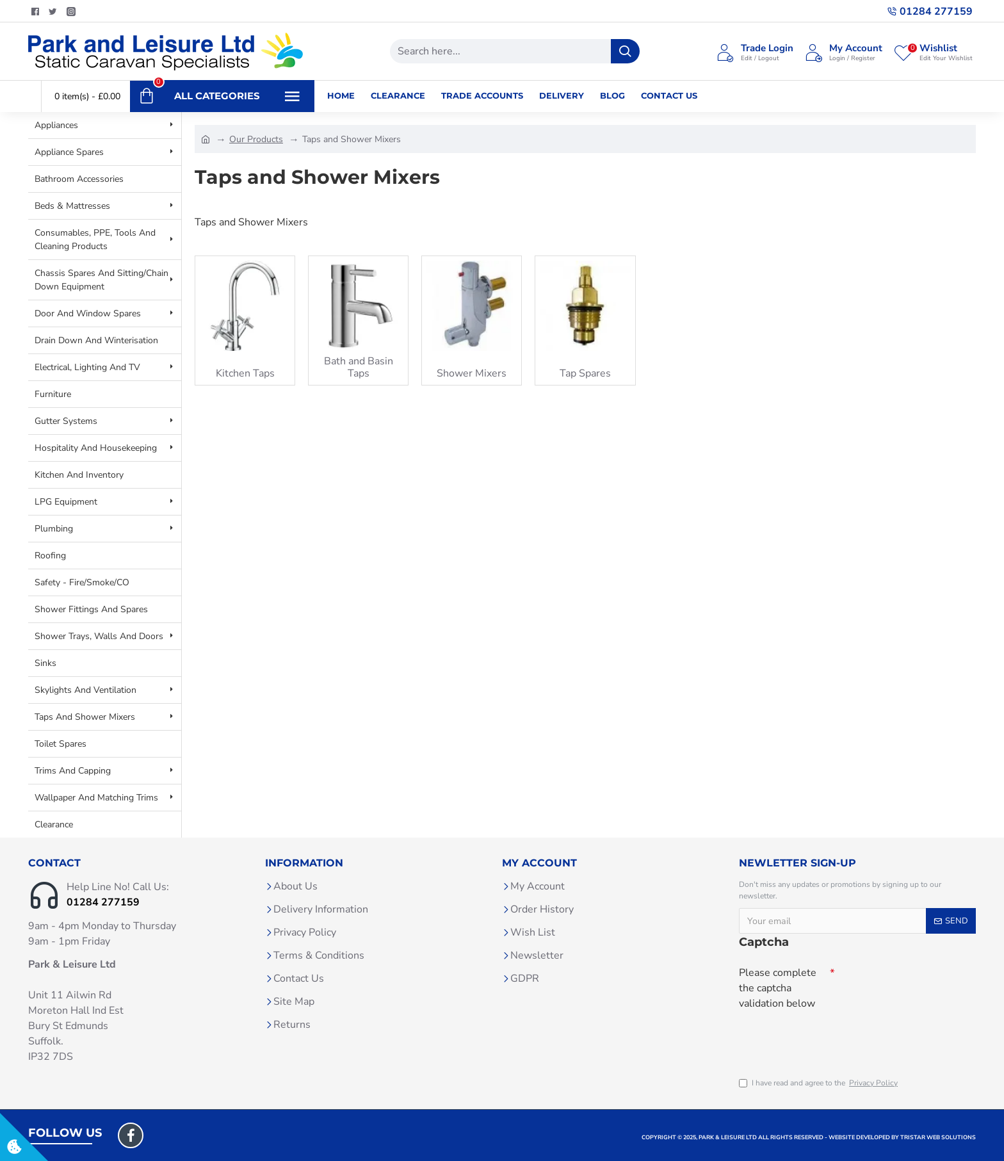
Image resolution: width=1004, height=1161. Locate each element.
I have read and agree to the (819, 1083)
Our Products (256, 139)
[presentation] (828, 1037)
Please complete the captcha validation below (777, 988)
